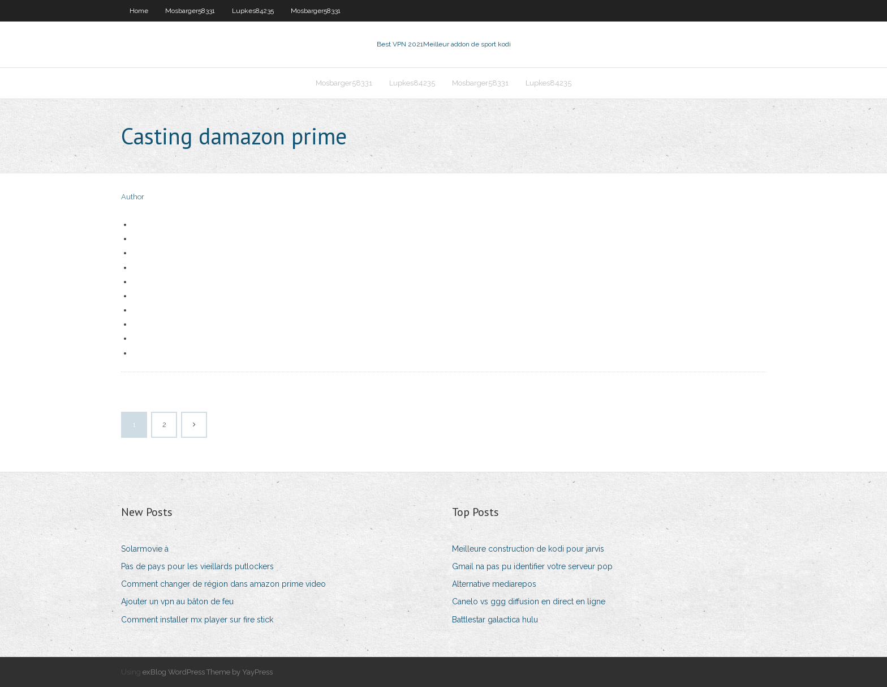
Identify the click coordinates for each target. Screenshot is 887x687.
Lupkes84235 (253, 11)
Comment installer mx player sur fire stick (197, 619)
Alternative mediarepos (494, 583)
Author (132, 197)
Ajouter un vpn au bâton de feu (177, 601)
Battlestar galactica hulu (495, 619)
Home (139, 11)
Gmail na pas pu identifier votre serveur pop (532, 566)
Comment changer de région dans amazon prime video (223, 583)
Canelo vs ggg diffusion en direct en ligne (528, 601)
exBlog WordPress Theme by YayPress (208, 672)
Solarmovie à (145, 548)
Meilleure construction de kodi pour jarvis (528, 548)
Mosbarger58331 (190, 11)
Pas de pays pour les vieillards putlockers (197, 566)
